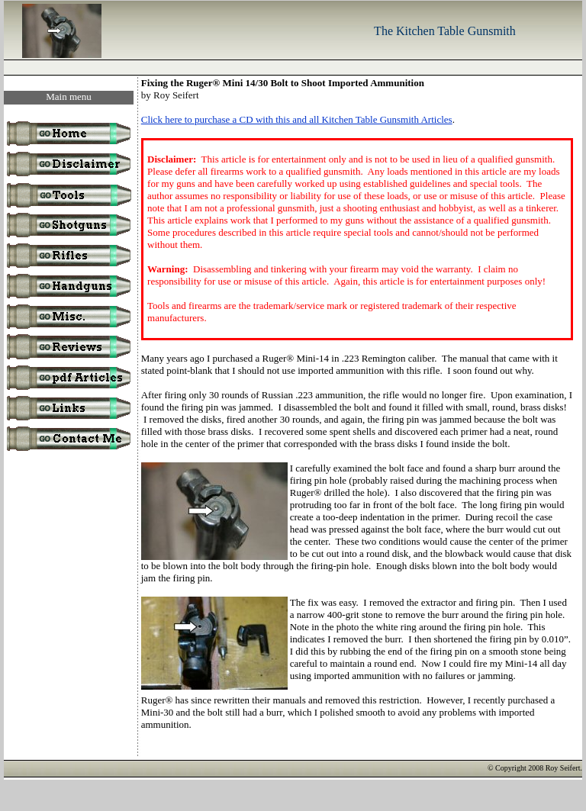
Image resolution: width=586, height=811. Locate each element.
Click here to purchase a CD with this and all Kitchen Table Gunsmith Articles (296, 119)
